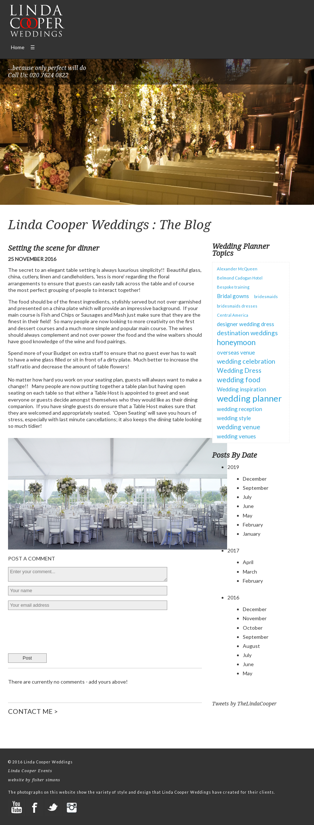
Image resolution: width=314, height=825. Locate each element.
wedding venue (238, 427)
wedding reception (239, 409)
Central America (232, 315)
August (251, 646)
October (253, 628)
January (251, 534)
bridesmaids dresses (237, 306)
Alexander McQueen (237, 268)
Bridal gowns (233, 296)
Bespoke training (233, 287)
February (253, 524)
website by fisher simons (34, 779)
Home (17, 47)
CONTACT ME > (33, 711)
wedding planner (249, 398)
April (248, 562)
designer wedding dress (245, 324)
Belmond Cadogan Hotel (240, 277)
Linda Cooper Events (30, 770)
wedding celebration (246, 361)
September (255, 488)
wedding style (234, 418)
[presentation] (63, 629)
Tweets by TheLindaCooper (244, 703)
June (248, 506)
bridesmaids (266, 296)
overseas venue (236, 352)
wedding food (238, 379)
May (247, 515)
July (247, 497)
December (255, 479)
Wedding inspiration (241, 389)
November (255, 618)
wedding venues (236, 436)
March (250, 571)
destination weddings (247, 333)
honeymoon (236, 342)
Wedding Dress (239, 370)
